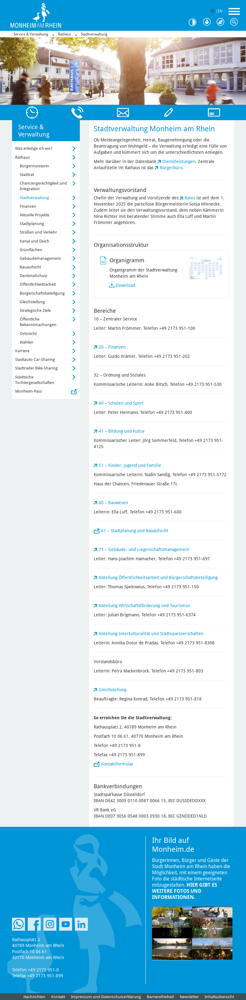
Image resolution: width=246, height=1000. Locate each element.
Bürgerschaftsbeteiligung (42, 293)
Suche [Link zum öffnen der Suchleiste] (235, 22)
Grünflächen (31, 249)
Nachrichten (34, 996)
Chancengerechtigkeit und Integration (43, 186)
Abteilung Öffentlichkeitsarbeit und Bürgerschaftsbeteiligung (158, 577)
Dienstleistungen (178, 161)
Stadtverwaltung (94, 34)
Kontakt (58, 996)
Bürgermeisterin (34, 166)
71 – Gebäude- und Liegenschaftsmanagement (144, 549)
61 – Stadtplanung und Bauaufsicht (134, 530)
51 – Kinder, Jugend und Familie (130, 465)
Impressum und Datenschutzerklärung (106, 996)
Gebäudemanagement (40, 258)
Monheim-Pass (28, 391)
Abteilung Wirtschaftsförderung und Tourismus (144, 605)
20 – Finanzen (112, 347)
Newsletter (189, 996)
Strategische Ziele (35, 310)
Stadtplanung (32, 223)
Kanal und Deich (34, 241)
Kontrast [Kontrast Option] (195, 22)
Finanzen (28, 206)
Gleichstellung (112, 689)
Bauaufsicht (30, 267)
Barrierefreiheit (160, 996)
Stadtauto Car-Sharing (35, 359)
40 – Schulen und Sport (121, 403)
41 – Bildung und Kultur (122, 431)
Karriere (22, 351)
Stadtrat (27, 174)
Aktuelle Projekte (34, 215)
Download (125, 285)
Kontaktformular (117, 763)
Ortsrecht (28, 333)
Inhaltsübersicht (219, 996)
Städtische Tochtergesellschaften (34, 380)
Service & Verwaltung (31, 34)
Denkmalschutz (33, 275)
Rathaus (64, 34)
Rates (190, 197)
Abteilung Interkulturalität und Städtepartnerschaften (151, 633)
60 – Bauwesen (113, 502)
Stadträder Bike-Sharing (36, 368)
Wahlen (26, 342)
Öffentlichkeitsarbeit (38, 284)
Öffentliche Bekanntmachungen (38, 322)
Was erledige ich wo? (33, 148)
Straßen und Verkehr (38, 232)
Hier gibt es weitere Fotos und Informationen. (184, 891)
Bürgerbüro (171, 167)
